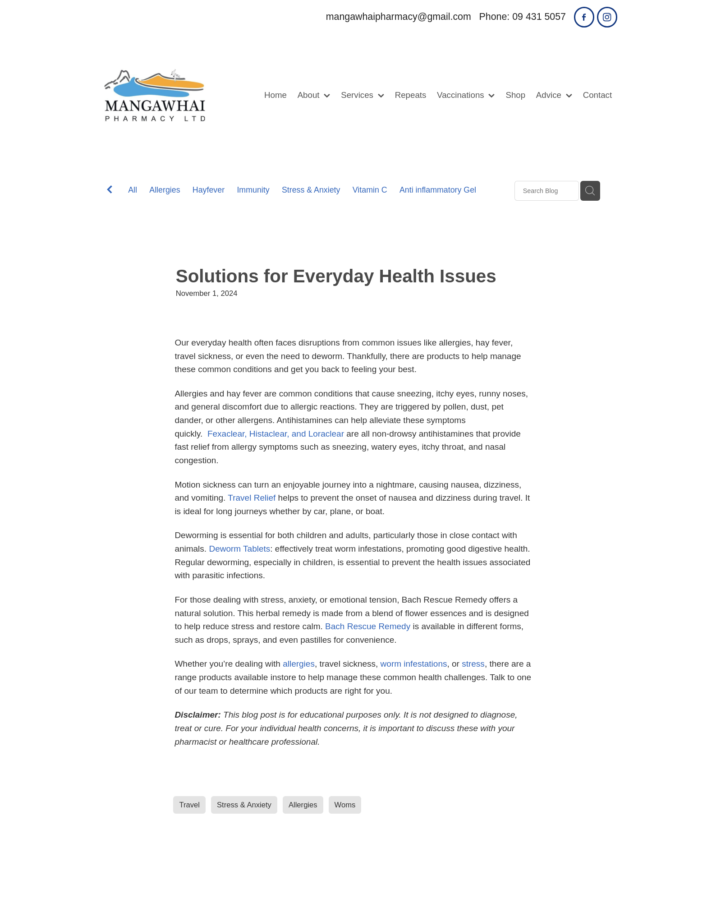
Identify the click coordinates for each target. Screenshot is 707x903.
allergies (299, 663)
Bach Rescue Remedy (367, 626)
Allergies (164, 189)
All (132, 189)
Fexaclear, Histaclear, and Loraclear (275, 433)
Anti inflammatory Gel (437, 189)
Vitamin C (370, 189)
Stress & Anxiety (311, 189)
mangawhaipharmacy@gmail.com (398, 16)
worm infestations (414, 663)
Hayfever (209, 189)
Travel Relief (251, 497)
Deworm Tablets (239, 548)
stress (473, 663)
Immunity (253, 189)
